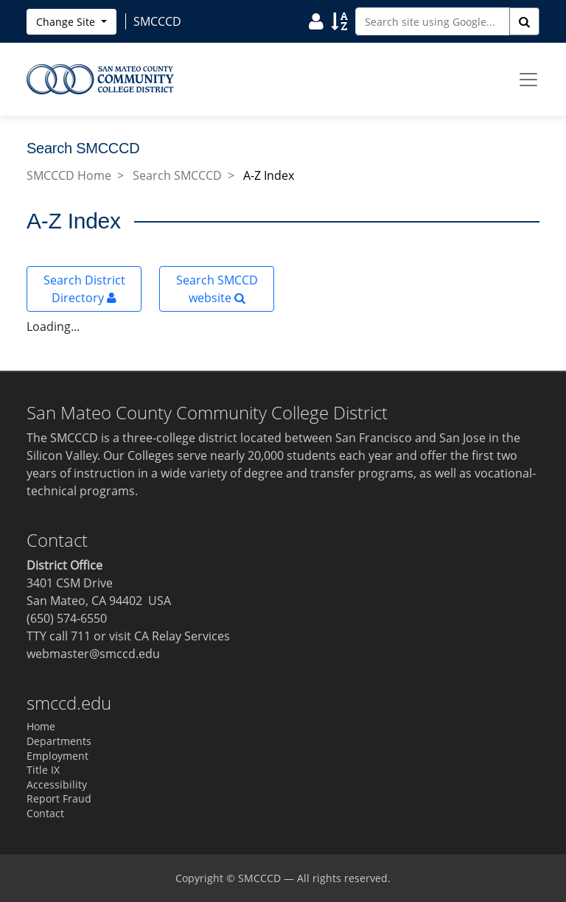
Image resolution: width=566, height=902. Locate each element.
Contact (45, 813)
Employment (57, 756)
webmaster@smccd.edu (93, 654)
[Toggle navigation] (528, 80)
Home (41, 726)
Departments (59, 741)
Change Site (67, 22)
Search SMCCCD (177, 175)
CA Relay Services (182, 636)
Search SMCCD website (217, 289)
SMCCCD (259, 878)
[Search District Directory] (316, 20)
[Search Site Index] (339, 20)
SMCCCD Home (69, 175)
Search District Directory (84, 289)
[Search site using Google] (432, 21)
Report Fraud (59, 798)
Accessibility (57, 784)
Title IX (43, 770)
